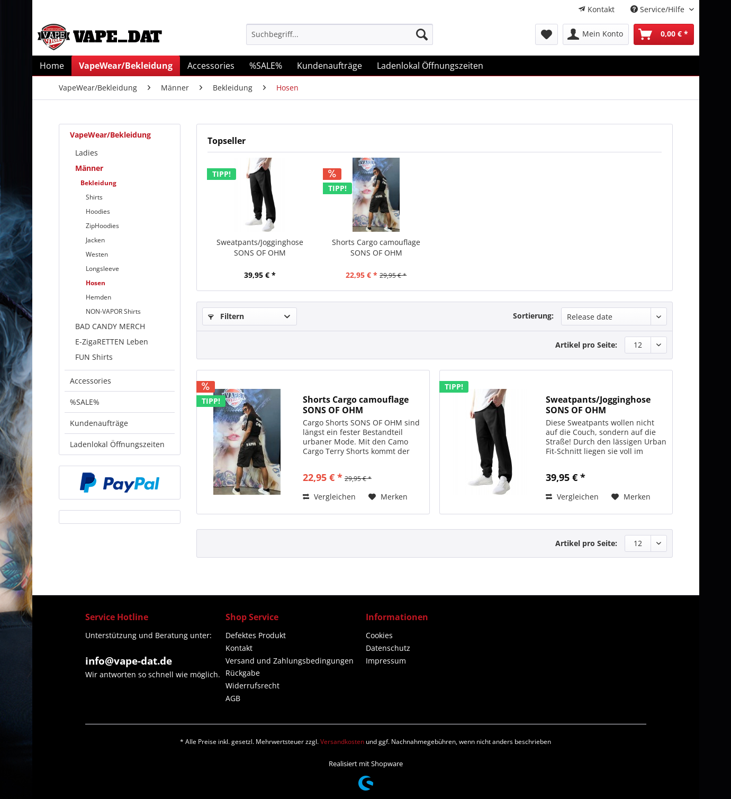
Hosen (95, 282)
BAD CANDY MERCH (110, 326)
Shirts (94, 197)
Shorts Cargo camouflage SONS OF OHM (376, 247)
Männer (89, 168)
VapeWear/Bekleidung (110, 135)
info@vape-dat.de (128, 661)
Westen (97, 254)
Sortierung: (533, 316)
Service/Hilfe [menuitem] (658, 9)
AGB (232, 698)
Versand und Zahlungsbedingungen (289, 661)
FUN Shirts (94, 357)
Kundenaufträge (99, 423)
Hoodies (98, 211)
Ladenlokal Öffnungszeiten (117, 444)
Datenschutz (388, 648)
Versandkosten (342, 741)
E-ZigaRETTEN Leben (111, 342)
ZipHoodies (102, 225)
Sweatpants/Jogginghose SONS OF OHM (259, 247)
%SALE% (85, 402)
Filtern (226, 316)
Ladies (86, 153)
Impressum (386, 661)
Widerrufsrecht (252, 685)
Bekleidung (98, 182)
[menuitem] (596, 9)
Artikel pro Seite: (586, 345)
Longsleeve (102, 268)
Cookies (379, 635)
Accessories (90, 381)
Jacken (95, 239)
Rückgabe (242, 673)
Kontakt (596, 9)
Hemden (98, 297)
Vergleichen (329, 497)
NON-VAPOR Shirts (113, 311)
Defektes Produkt (255, 635)
